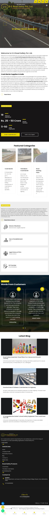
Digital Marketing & (30, 508)
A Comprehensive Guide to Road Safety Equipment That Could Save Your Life (24, 417)
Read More (7, 94)
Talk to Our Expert (30, 134)
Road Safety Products (7, 453)
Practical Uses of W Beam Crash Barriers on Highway (19, 387)
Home (3, 449)
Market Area (5, 460)
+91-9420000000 (9, 483)
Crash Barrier (9, 169)
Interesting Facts (6, 106)
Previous (5, 24)
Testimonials (5, 281)
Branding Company (39, 508)
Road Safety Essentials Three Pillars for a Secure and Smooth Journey (22, 357)
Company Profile (6, 451)
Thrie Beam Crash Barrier (24, 169)
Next (44, 24)
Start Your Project (10, 134)
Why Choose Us (6, 205)
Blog (3, 455)
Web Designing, (22, 508)
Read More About (9, 220)
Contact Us (5, 457)
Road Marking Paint (38, 170)
